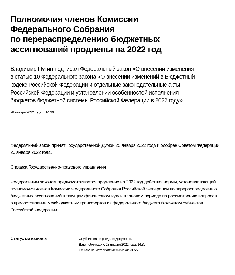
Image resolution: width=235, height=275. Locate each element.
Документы (123, 239)
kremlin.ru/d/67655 (124, 250)
